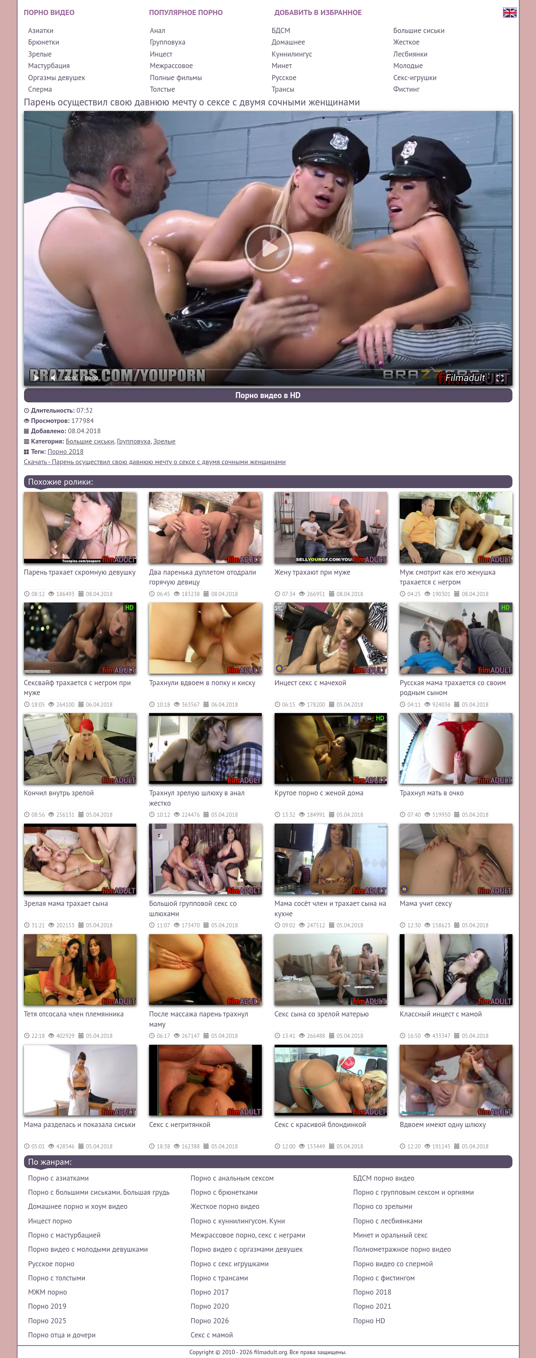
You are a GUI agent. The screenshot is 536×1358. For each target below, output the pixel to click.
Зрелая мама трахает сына (66, 903)
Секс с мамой (212, 1335)
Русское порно (51, 1263)
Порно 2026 (210, 1320)
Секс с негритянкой (179, 1124)
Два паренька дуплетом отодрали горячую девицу (202, 577)
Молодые (408, 65)
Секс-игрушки (415, 77)
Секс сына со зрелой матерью (322, 1014)
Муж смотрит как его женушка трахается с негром (448, 577)
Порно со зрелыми (382, 1206)
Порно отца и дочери (62, 1335)
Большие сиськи (419, 30)
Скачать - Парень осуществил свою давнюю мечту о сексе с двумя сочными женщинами (155, 461)
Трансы (283, 89)
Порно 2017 (210, 1292)
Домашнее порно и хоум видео (78, 1206)
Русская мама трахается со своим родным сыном (453, 688)
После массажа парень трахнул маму (198, 1019)
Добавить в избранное (318, 12)
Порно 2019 (47, 1306)
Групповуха (168, 42)
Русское (284, 77)
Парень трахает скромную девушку (80, 572)
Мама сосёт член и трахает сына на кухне (330, 908)
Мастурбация (49, 65)
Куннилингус (292, 54)
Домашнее (288, 42)
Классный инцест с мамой (441, 1014)
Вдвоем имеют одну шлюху (443, 1124)
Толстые (162, 89)
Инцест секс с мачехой (311, 682)
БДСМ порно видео (383, 1178)
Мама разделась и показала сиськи (80, 1124)
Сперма (40, 89)
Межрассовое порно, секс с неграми (248, 1235)
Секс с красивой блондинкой (320, 1124)
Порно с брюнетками (224, 1192)
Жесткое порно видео (225, 1206)
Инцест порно (50, 1221)
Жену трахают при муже (312, 572)
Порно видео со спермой (393, 1263)
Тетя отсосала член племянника (74, 1014)
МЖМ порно (47, 1292)
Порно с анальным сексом (232, 1178)
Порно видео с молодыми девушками (88, 1249)
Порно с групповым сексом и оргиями (413, 1192)
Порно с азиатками (58, 1178)
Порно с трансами (219, 1278)
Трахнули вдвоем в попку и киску (202, 682)
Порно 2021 (372, 1306)
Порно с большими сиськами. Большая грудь (99, 1192)
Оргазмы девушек (56, 77)
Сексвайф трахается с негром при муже (77, 688)
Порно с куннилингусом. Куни (238, 1221)
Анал (157, 30)
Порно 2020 (210, 1306)
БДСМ (281, 30)
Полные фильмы (176, 77)
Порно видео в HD (267, 395)
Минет (282, 65)
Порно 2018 (66, 451)
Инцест (161, 54)
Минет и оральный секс (390, 1235)
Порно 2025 (47, 1320)
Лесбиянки (410, 54)
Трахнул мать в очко (432, 792)
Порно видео (49, 12)
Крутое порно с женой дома (319, 792)
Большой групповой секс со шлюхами (193, 908)
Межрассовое (171, 65)
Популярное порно (186, 12)
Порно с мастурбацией (64, 1235)
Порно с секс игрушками (230, 1263)
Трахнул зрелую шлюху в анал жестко (197, 798)
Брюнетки (44, 42)
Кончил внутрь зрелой (59, 792)
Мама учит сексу (426, 903)
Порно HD (369, 1320)
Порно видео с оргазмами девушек (247, 1249)
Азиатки (41, 30)
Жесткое (406, 42)
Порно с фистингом (384, 1278)
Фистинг (406, 89)
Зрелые (40, 54)
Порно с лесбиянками (387, 1221)
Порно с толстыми (57, 1278)
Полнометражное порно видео (402, 1249)
